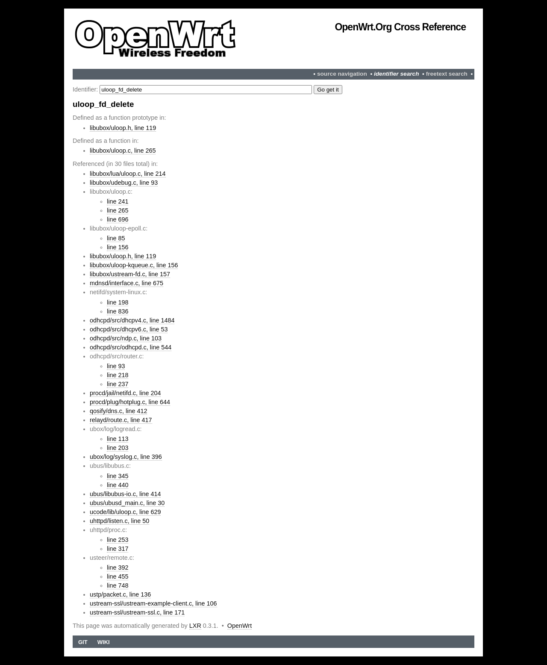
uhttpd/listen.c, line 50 (119, 520)
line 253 (117, 539)
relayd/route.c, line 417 (121, 420)
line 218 (117, 375)
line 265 (117, 210)
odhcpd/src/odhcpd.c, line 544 (130, 347)
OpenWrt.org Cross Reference (400, 27)
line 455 (117, 576)
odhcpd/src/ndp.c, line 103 (126, 338)
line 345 (117, 476)
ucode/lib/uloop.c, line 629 (125, 511)
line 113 (117, 438)
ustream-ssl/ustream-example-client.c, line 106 (153, 603)
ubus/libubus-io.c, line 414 (125, 494)
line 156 (117, 247)
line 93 (116, 366)
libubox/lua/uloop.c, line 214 (128, 173)
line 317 (117, 548)
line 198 (117, 302)
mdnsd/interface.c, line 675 (126, 283)
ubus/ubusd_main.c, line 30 (127, 502)
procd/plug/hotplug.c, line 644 (130, 402)
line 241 (117, 201)
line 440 (117, 485)
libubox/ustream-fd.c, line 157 (130, 274)
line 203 (117, 447)
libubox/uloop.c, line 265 (123, 150)
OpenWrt (239, 625)
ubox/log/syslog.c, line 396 (126, 456)
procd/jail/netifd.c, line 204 (125, 393)
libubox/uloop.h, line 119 (123, 127)
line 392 (117, 567)
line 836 (117, 311)
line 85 (116, 238)
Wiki (103, 642)
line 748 (117, 585)
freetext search (447, 74)
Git (83, 642)
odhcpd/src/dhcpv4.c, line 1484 (132, 320)
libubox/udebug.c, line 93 (124, 182)
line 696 (117, 219)
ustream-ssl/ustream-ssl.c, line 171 (137, 612)
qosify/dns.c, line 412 (118, 411)
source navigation (342, 74)
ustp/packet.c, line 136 (120, 594)
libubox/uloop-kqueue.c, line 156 (134, 265)
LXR (195, 625)
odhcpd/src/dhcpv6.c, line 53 (129, 329)
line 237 (117, 384)
